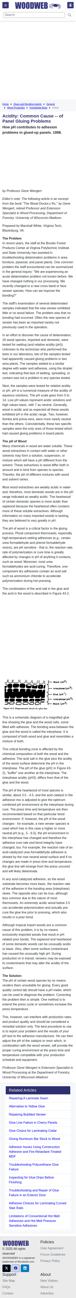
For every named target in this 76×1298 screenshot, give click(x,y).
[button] (6, 1268)
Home (5, 104)
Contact (7, 1293)
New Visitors (49, 1280)
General (50, 104)
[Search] (34, 15)
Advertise (47, 1293)
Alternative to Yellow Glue (27, 1106)
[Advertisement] (37, 61)
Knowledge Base (38, 107)
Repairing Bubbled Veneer (27, 1114)
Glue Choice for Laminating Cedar (33, 1130)
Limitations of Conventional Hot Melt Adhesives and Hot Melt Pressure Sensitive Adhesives (34, 1220)
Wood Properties (16, 107)
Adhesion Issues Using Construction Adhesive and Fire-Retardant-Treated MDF (35, 1151)
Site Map (8, 1280)
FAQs (6, 1287)
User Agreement (51, 1248)
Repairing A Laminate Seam (28, 1098)
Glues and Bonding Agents (27, 104)
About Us (46, 1287)
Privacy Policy (50, 1261)
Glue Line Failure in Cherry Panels (33, 1122)
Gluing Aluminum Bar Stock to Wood (34, 1139)
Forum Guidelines (52, 1254)
